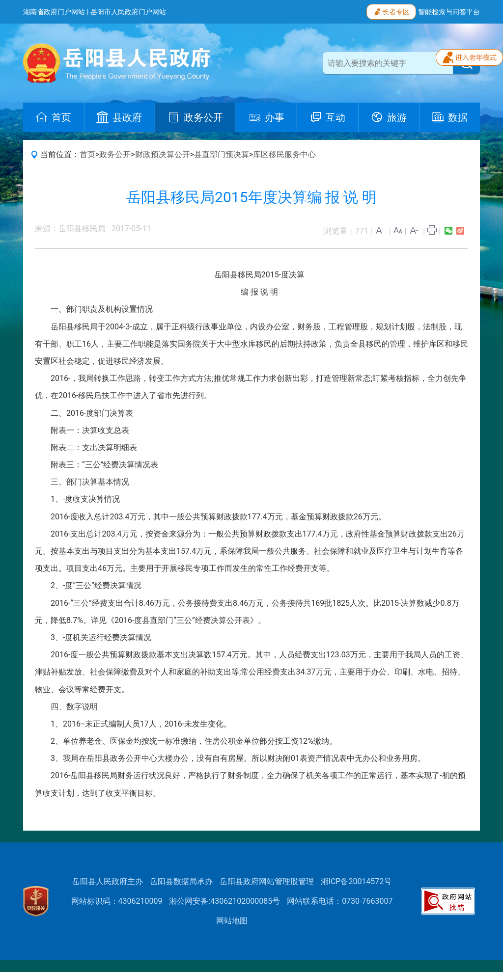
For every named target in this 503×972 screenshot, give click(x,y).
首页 (87, 154)
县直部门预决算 (221, 154)
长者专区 (391, 11)
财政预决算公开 (162, 154)
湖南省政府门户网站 (54, 12)
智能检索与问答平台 (449, 12)
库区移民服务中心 (284, 154)
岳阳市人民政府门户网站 (128, 12)
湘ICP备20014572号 (356, 881)
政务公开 (115, 154)
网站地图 (232, 920)
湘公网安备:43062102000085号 (224, 901)
